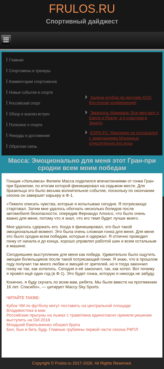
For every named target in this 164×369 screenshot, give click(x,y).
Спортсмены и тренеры (30, 71)
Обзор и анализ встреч (29, 114)
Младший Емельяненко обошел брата (43, 324)
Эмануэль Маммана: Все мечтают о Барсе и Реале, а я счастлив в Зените (124, 118)
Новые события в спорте (31, 92)
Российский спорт (24, 103)
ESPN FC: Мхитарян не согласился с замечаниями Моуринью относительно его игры (123, 138)
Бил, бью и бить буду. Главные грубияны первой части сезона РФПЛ (72, 329)
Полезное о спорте (25, 125)
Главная (16, 60)
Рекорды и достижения (29, 135)
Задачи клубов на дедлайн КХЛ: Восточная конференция (120, 100)
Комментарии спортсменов (33, 81)
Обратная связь (23, 146)
